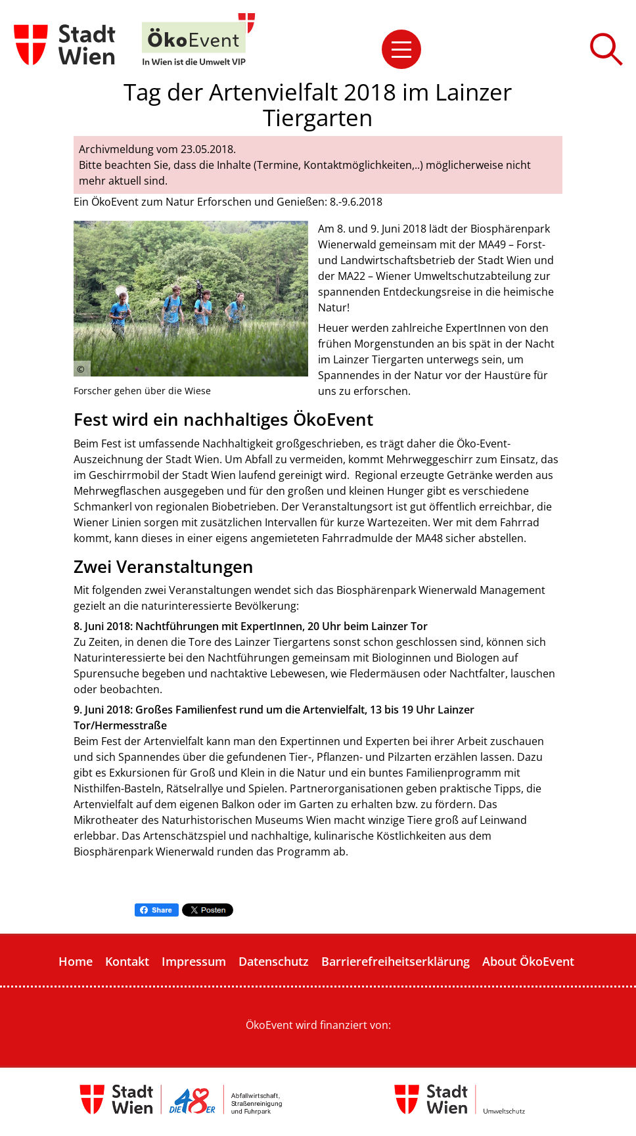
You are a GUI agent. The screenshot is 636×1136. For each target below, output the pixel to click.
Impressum (194, 961)
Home (75, 961)
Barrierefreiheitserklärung (395, 961)
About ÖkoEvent (528, 961)
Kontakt (127, 961)
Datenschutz (273, 961)
